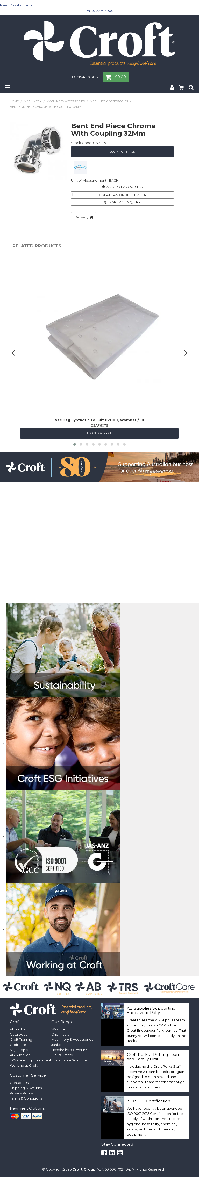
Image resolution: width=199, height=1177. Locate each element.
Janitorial (58, 1045)
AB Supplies (20, 1055)
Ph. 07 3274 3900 (99, 11)
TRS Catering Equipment (30, 1060)
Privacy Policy (21, 1093)
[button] (75, 444)
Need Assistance (14, 5)
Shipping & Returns (26, 1088)
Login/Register (85, 77)
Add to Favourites (124, 186)
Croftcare (18, 1045)
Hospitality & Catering (69, 1050)
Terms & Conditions (26, 1098)
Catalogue (19, 1034)
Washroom (60, 1029)
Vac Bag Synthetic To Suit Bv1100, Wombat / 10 (99, 420)
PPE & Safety (62, 1055)
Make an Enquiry (125, 202)
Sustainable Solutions (69, 1060)
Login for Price (122, 151)
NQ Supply (19, 1050)
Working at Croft (24, 1065)
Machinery (32, 101)
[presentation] (14, 352)
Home (14, 101)
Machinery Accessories (66, 101)
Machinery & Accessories (72, 1039)
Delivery (81, 217)
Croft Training (21, 1039)
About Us (17, 1029)
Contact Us (19, 1083)
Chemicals (60, 1034)
